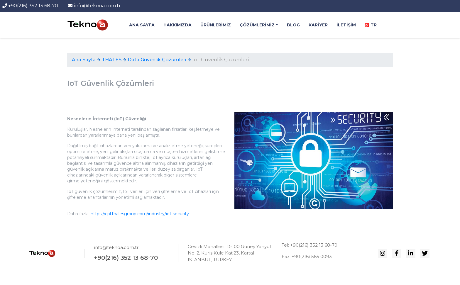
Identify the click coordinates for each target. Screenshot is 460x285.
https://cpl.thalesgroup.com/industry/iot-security (140, 213)
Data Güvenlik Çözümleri (157, 59)
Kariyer (318, 25)
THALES (111, 59)
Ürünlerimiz (215, 25)
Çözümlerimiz (257, 25)
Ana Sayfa (142, 25)
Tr (371, 25)
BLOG (293, 25)
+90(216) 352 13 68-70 (30, 6)
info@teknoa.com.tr (94, 6)
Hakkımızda (177, 25)
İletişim (346, 25)
